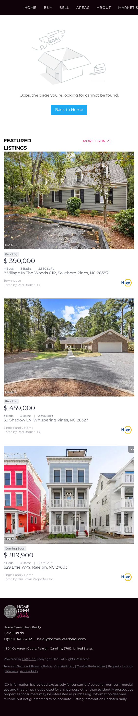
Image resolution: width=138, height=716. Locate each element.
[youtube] (35, 706)
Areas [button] (83, 7)
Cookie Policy (64, 666)
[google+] (45, 706)
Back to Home (69, 109)
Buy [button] (48, 7)
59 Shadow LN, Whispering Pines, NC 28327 (46, 420)
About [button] (104, 7)
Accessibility (29, 671)
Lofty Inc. (29, 659)
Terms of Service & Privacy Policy (28, 666)
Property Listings (120, 666)
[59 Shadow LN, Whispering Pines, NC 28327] (69, 347)
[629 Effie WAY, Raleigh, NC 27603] (69, 495)
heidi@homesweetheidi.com (61, 639)
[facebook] (6, 706)
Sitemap (11, 671)
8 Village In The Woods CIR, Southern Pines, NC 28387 (56, 273)
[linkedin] (15, 706)
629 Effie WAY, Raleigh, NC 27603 (36, 567)
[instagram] (25, 706)
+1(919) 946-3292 (18, 639)
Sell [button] (64, 7)
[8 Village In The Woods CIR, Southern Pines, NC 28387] (69, 201)
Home (30, 7)
